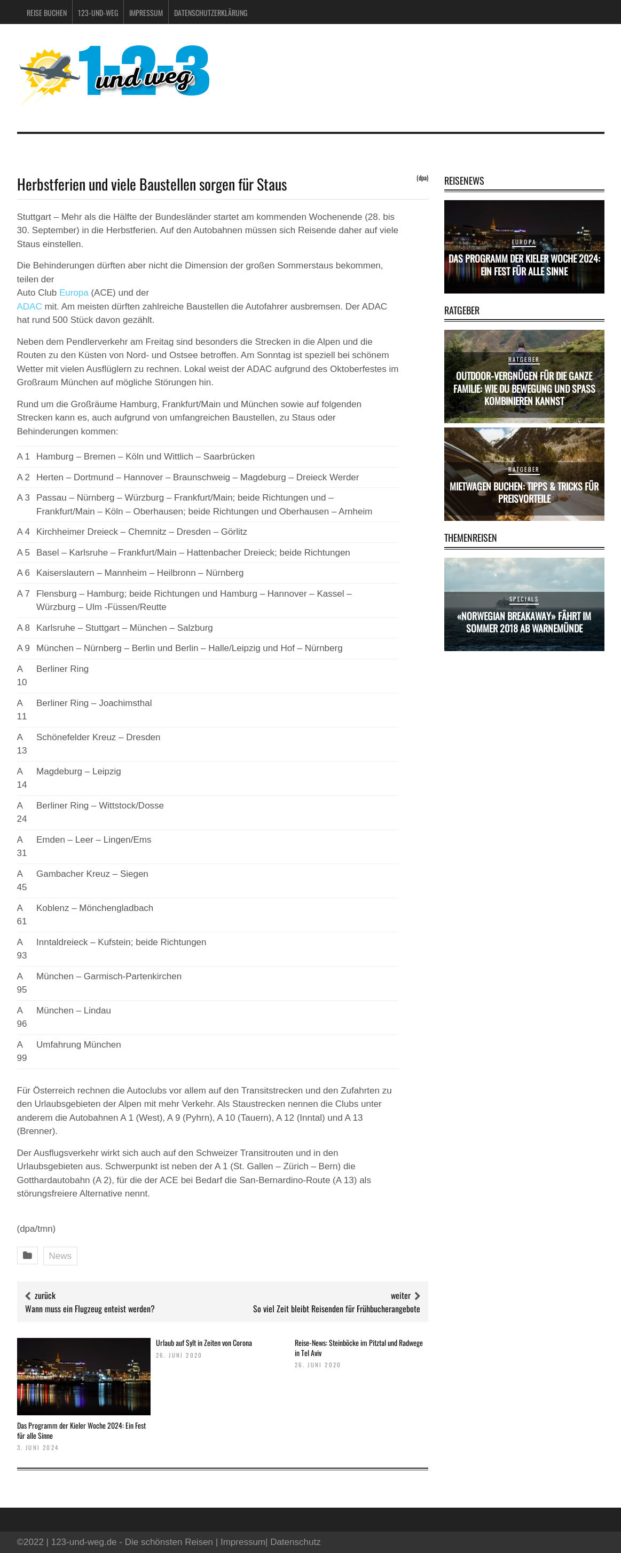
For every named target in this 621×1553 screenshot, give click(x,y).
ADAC (29, 307)
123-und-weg (98, 12)
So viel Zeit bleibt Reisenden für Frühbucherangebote (336, 1308)
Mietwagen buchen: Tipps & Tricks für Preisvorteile (524, 492)
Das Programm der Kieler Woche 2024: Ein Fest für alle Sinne (81, 1430)
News (60, 1256)
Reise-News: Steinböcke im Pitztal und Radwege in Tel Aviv (359, 1347)
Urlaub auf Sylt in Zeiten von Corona (204, 1342)
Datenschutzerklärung (210, 12)
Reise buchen (47, 12)
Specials (524, 599)
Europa (74, 293)
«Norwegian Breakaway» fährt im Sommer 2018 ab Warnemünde (524, 622)
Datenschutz (295, 1542)
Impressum (146, 12)
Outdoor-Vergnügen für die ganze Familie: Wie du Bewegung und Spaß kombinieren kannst (524, 388)
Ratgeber (524, 359)
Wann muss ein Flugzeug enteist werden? (90, 1308)
